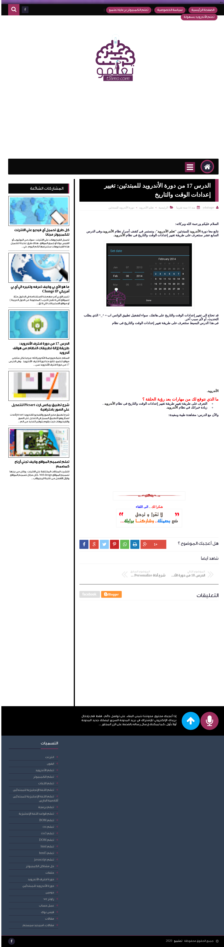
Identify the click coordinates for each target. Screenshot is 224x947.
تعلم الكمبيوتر (42, 776)
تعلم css (46, 826)
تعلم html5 (45, 853)
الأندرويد (193, 231)
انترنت (48, 757)
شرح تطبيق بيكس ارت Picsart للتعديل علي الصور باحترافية (39, 407)
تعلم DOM (45, 840)
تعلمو (177, 940)
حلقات (48, 872)
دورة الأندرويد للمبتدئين (120, 207)
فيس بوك (46, 912)
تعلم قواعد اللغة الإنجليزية (35, 813)
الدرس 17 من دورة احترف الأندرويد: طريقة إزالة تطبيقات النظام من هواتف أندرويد (39, 348)
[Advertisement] (112, 122)
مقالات (48, 918)
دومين (48, 892)
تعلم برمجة (45, 807)
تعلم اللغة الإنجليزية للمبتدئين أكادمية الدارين (34, 798)
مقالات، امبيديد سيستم (37, 925)
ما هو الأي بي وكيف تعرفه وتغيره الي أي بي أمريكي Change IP (38, 289)
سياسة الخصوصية (168, 10)
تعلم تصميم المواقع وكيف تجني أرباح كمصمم (40, 464)
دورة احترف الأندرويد (39, 879)
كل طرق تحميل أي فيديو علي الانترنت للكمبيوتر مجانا (40, 232)
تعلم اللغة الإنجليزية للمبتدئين (32, 790)
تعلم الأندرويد (145, 207)
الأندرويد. (211, 391)
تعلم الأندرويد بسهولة (197, 17)
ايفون (49, 763)
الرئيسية (162, 207)
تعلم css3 (46, 833)
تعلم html (46, 846)
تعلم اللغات (45, 783)
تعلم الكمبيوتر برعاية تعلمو (127, 10)
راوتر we (47, 899)
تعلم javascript (42, 859)
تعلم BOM (45, 820)
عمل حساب (45, 905)
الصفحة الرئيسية (201, 10)
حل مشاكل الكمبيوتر (38, 866)
